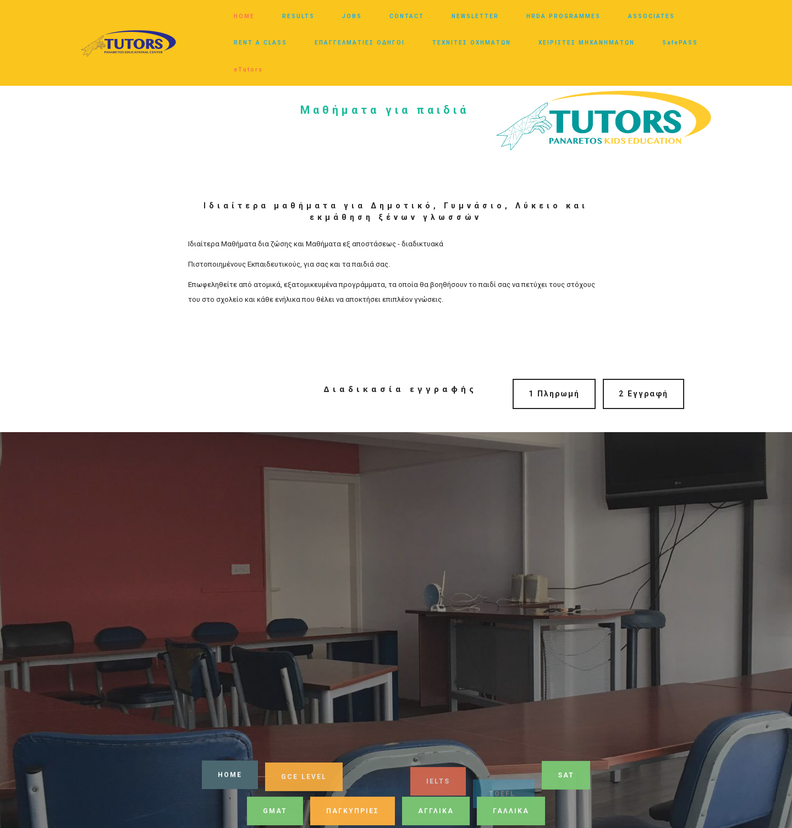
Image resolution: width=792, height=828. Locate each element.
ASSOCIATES (651, 16)
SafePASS (680, 43)
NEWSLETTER (475, 16)
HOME (244, 16)
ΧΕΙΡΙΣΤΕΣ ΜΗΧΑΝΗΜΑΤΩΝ (586, 43)
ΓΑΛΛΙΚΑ (511, 813)
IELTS (438, 789)
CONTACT (406, 16)
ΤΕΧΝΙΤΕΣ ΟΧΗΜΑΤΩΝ (471, 43)
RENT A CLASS (260, 43)
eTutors (248, 70)
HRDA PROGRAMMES (563, 16)
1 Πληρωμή (554, 393)
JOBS (352, 16)
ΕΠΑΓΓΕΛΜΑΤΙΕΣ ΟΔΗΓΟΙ (360, 43)
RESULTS (298, 16)
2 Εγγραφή (643, 393)
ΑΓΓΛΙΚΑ (436, 813)
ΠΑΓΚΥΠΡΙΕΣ (352, 813)
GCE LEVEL (304, 781)
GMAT (275, 813)
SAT (566, 777)
